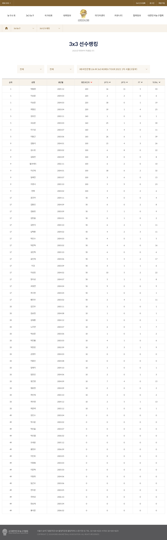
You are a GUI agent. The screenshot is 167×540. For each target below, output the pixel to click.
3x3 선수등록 (140, 3)
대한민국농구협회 (156, 15)
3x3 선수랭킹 (50, 28)
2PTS (124, 82)
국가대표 (48, 15)
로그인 (152, 3)
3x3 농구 (30, 15)
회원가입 (162, 3)
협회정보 (137, 15)
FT (140, 82)
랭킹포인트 (86, 82)
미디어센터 (100, 15)
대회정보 (67, 15)
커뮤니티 (118, 15)
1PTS (107, 82)
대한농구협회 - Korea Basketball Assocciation (15, 532)
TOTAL (156, 82)
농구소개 (11, 15)
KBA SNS (7, 3)
